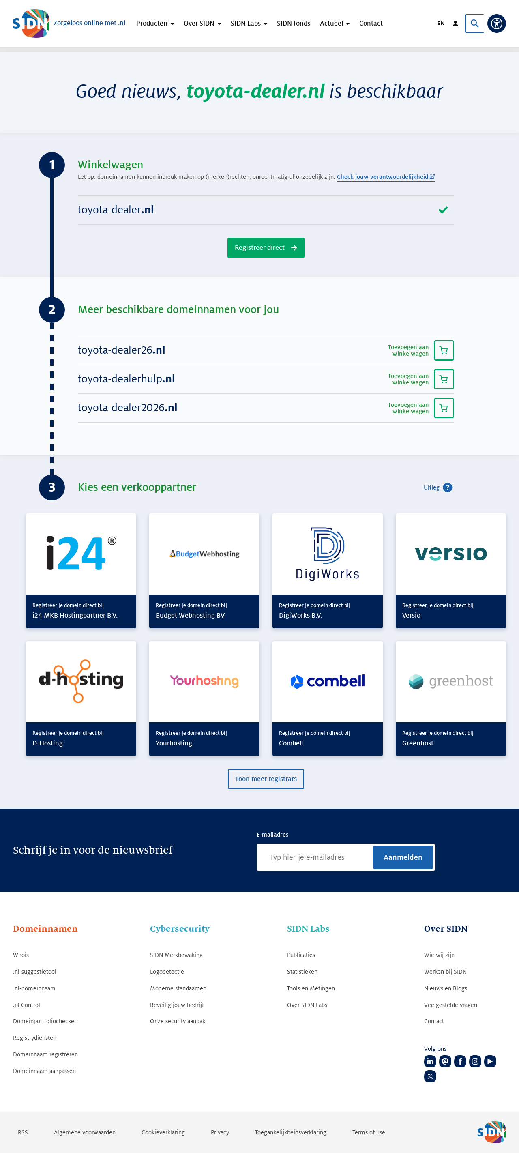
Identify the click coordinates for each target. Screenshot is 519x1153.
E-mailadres (272, 834)
